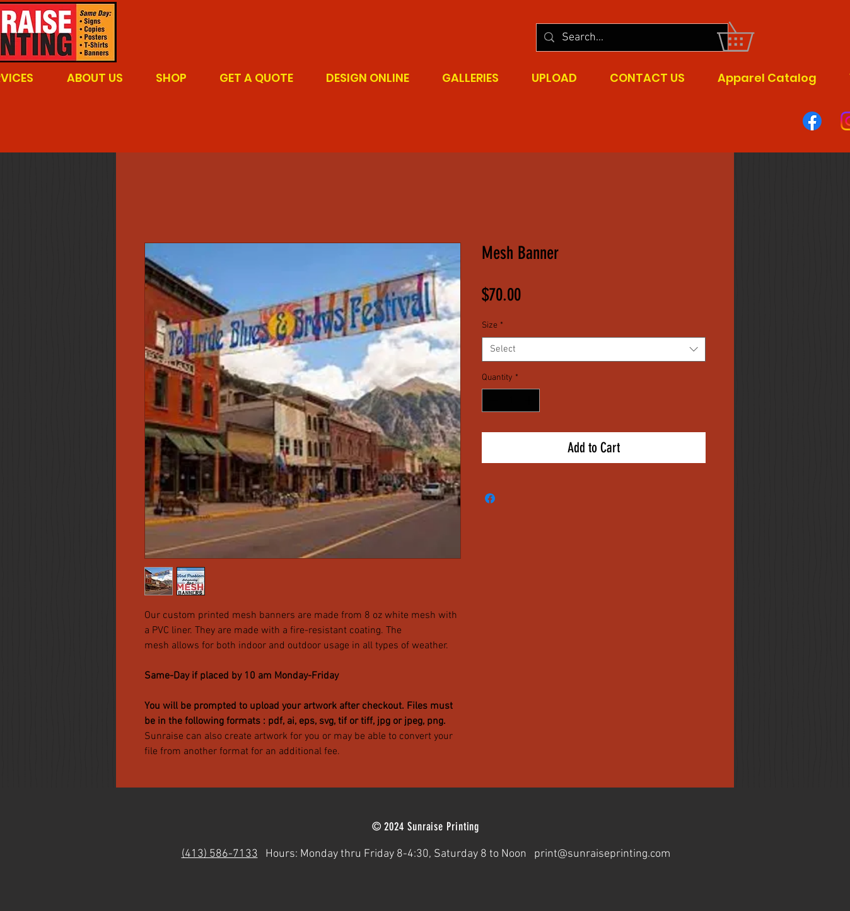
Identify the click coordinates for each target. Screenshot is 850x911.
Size (492, 325)
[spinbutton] (510, 400)
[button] (750, 36)
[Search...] (631, 37)
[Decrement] (491, 400)
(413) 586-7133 (220, 854)
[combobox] (594, 349)
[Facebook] (812, 121)
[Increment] (530, 400)
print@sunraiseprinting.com (602, 854)
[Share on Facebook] (490, 498)
